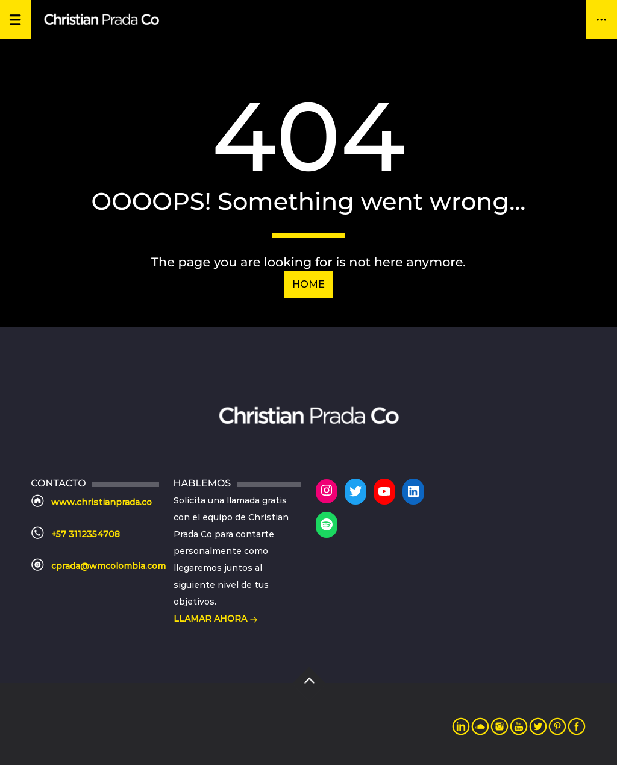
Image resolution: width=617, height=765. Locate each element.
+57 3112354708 (85, 534)
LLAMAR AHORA (216, 619)
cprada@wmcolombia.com (108, 566)
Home (308, 284)
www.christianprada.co (101, 502)
